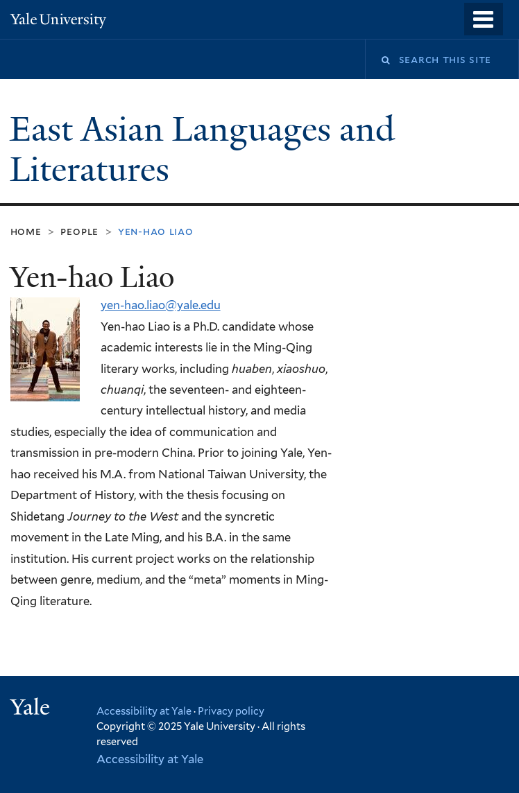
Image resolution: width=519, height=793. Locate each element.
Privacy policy (231, 711)
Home (26, 231)
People (79, 231)
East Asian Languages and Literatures (202, 150)
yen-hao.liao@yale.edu (161, 305)
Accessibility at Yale (144, 711)
